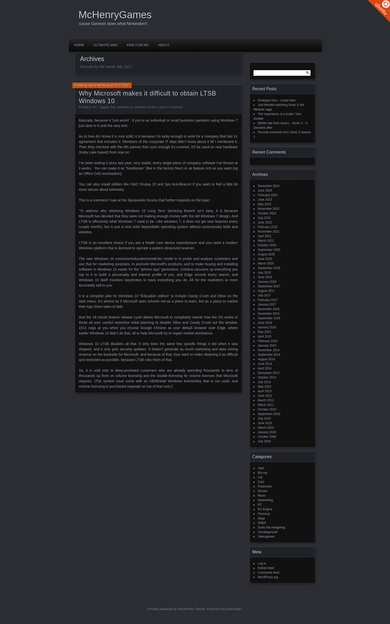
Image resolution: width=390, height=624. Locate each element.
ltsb (113, 107)
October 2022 (267, 213)
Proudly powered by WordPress (170, 609)
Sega (261, 518)
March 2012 (266, 400)
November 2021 (268, 231)
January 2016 (267, 327)
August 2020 (266, 254)
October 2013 (267, 377)
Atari (261, 468)
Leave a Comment (170, 107)
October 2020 (267, 245)
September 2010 (269, 414)
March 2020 (266, 263)
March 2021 (266, 240)
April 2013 (264, 391)
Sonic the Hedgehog (271, 527)
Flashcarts (265, 486)
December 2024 (268, 186)
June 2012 (265, 396)
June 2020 (265, 259)
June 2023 (265, 199)
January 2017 (267, 304)
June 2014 (265, 364)
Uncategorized (267, 532)
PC (95, 107)
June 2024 (265, 190)
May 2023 (264, 204)
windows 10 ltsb (145, 107)
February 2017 (268, 300)
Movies (262, 491)
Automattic (234, 609)
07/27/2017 (122, 85)
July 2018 (264, 272)
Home (79, 45)
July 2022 (264, 218)
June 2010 (265, 423)
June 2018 (265, 277)
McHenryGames (115, 14)
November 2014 (268, 350)
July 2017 (264, 295)
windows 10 (125, 107)
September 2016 (269, 318)
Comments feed (268, 572)
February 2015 (268, 341)
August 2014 (266, 359)
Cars (261, 482)
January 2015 (267, 345)
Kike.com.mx (138, 45)
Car (260, 477)
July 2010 (264, 418)
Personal (264, 514)
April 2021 (264, 236)
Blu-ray (262, 473)
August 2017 (266, 291)
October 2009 (267, 437)
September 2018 (269, 268)
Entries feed (266, 568)
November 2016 (268, 313)
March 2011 (266, 405)
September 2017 (269, 286)
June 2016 (265, 323)
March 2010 (266, 427)
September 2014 (269, 354)
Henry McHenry (99, 85)
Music (262, 495)
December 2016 (268, 309)
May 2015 (264, 332)
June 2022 (265, 222)
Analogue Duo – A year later (277, 100)
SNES (262, 523)
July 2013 (264, 382)
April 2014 (264, 368)
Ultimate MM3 (105, 45)
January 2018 (267, 281)
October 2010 (267, 409)
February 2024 (268, 195)
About (164, 45)
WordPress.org (268, 577)
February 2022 (268, 227)
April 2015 (264, 336)
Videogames (266, 536)
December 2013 (268, 373)
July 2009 (264, 441)
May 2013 (264, 386)
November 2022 (268, 209)
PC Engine (265, 509)
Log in (262, 563)
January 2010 (267, 432)
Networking (265, 500)
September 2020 (269, 250)
